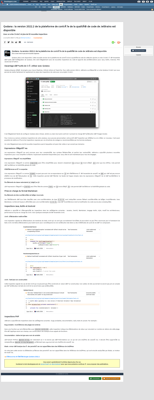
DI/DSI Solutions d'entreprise (18, 4)
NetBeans (70, 7)
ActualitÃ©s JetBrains (56, 9)
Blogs (46, 1)
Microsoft (43, 4)
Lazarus (113, 7)
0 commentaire (38, 38)
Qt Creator (120, 7)
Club (90, 1)
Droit (84, 1)
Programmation (68, 4)
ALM (37, 4)
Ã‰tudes (77, 1)
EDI (61, 4)
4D (39, 7)
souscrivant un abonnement (51, 364)
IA (33, 4)
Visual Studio (90, 7)
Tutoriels (34, 1)
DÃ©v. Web (55, 4)
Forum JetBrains (68, 9)
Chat (52, 1)
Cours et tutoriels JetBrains (93, 9)
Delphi (44, 7)
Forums (25, 1)
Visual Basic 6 (105, 7)
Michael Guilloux (26, 38)
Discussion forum (138, 50)
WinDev (98, 7)
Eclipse (50, 7)
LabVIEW (63, 7)
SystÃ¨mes (94, 4)
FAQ (41, 1)
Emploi (69, 1)
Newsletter (60, 1)
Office (81, 4)
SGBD (75, 4)
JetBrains (56, 7)
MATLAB (77, 7)
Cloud (29, 4)
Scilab (83, 7)
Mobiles (87, 4)
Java (49, 4)
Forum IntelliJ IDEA (79, 9)
